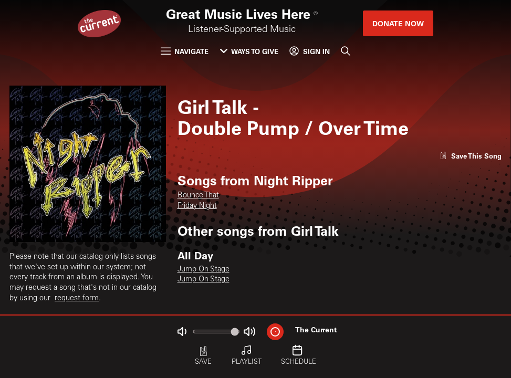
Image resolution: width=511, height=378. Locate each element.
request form (77, 298)
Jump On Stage (204, 270)
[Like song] (471, 155)
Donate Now (398, 23)
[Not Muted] (181, 331)
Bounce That (198, 196)
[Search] (345, 51)
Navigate (184, 51)
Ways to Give (249, 51)
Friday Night (197, 206)
